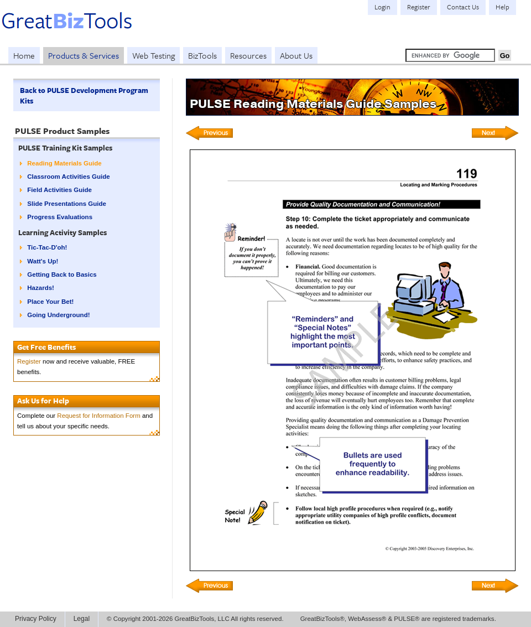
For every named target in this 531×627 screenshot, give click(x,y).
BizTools (202, 55)
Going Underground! (58, 315)
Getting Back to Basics (61, 274)
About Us (296, 55)
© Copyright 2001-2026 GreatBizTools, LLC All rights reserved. (195, 618)
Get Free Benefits (46, 347)
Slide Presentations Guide (66, 203)
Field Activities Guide (59, 189)
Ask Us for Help (43, 400)
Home (24, 55)
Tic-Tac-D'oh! (47, 247)
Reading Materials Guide (64, 163)
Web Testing (153, 55)
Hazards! (40, 287)
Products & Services (83, 55)
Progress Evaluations (59, 217)
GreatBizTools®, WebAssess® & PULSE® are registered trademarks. (398, 618)
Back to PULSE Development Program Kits (84, 95)
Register (29, 361)
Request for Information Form (98, 415)
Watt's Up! (42, 261)
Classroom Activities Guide (68, 176)
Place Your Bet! (50, 301)
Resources (248, 55)
